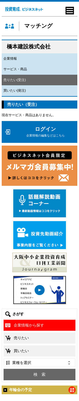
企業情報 (10, 58)
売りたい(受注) (14, 80)
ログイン (45, 131)
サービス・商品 (15, 69)
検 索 (39, 374)
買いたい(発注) (14, 90)
